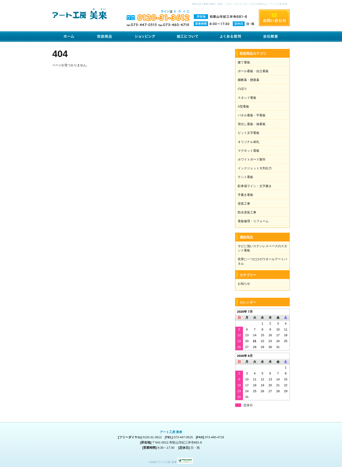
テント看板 (245, 177)
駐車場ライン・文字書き (255, 186)
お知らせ (244, 283)
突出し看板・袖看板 (252, 124)
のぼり (242, 88)
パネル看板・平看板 (252, 115)
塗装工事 (244, 203)
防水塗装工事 (247, 212)
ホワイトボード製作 (252, 159)
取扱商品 (105, 36)
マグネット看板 (248, 150)
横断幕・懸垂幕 (248, 80)
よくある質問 (230, 36)
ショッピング (145, 36)
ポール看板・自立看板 (253, 71)
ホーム (69, 36)
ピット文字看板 (248, 133)
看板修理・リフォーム (253, 221)
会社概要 (271, 36)
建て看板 (244, 62)
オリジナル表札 (248, 142)
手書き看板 (245, 195)
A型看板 (243, 106)
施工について (187, 36)
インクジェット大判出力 (255, 168)
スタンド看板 (247, 97)
